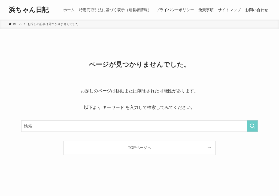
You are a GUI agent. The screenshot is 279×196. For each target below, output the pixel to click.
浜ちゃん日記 (29, 10)
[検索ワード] (139, 126)
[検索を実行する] (252, 126)
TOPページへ (139, 147)
